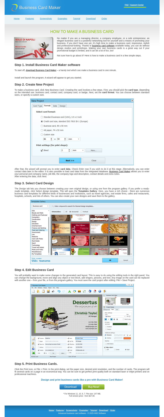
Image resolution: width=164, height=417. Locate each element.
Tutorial (93, 410)
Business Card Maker (119, 171)
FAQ (127, 5)
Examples (83, 410)
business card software (103, 45)
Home (51, 410)
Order (112, 410)
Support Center (137, 5)
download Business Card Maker (41, 70)
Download (103, 410)
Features (60, 410)
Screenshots (71, 410)
